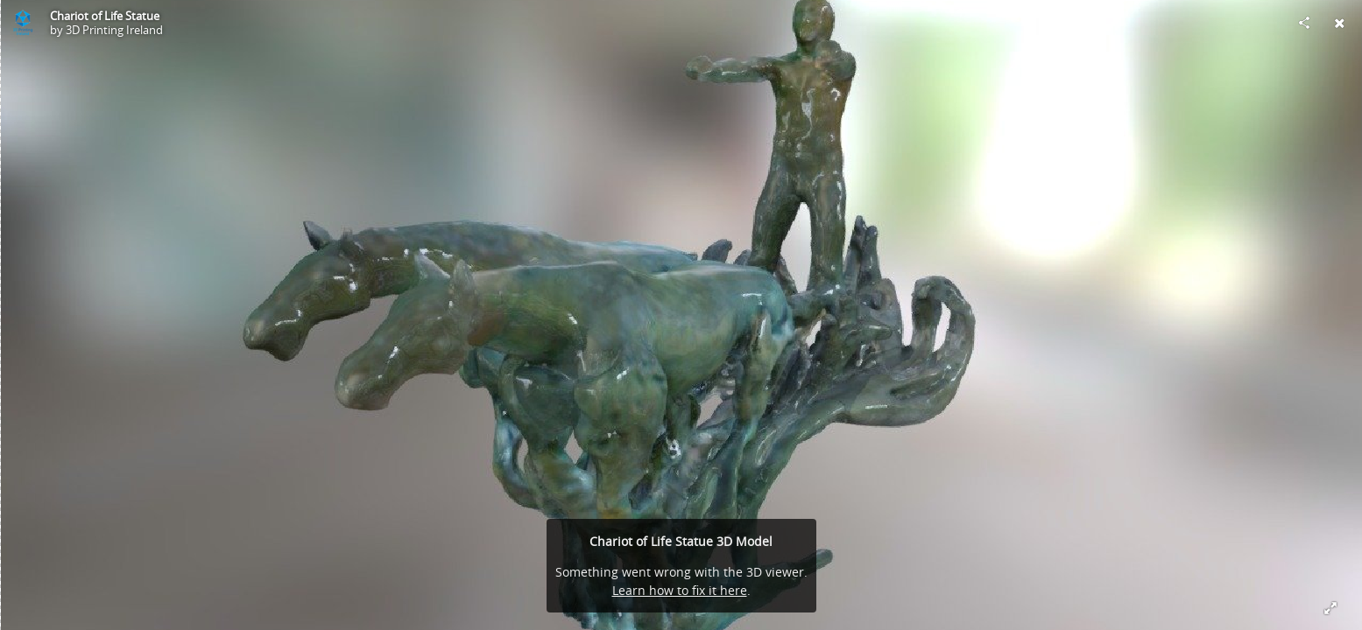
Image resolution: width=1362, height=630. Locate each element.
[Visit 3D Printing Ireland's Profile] (23, 23)
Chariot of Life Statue (104, 16)
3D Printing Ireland (114, 30)
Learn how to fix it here (679, 590)
